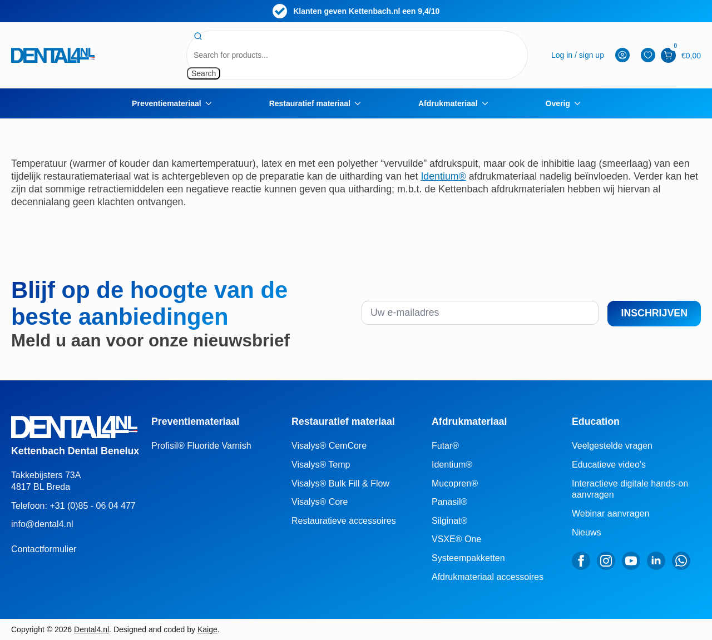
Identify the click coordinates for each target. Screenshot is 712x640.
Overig (558, 103)
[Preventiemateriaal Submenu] (211, 103)
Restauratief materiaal (309, 103)
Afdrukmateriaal (448, 103)
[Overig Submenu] (580, 103)
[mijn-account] (577, 55)
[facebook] (581, 561)
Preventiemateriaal (166, 103)
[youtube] (631, 561)
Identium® (443, 176)
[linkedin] (656, 561)
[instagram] (606, 561)
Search (203, 73)
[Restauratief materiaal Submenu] (361, 103)
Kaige (207, 629)
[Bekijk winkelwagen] (668, 55)
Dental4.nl (91, 629)
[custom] (681, 561)
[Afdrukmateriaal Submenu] (488, 103)
